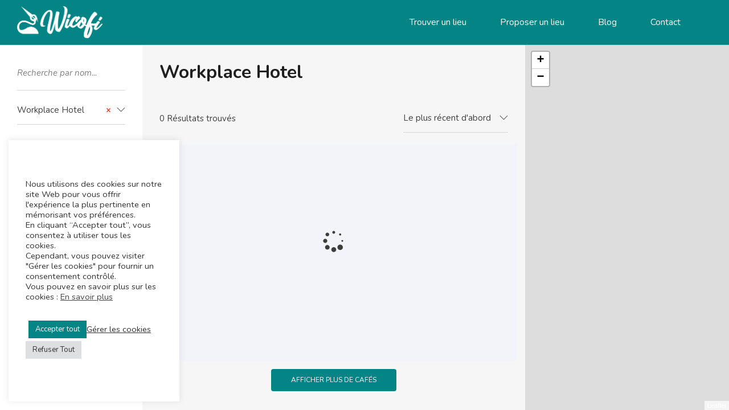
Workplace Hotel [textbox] (64, 110)
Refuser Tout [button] (53, 350)
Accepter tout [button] (57, 329)
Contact (665, 22)
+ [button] (540, 60)
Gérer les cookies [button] (119, 329)
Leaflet (716, 405)
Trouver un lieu (437, 22)
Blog (607, 22)
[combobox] (71, 110)
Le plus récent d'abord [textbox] (447, 118)
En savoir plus (86, 297)
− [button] (540, 77)
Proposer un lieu (532, 22)
